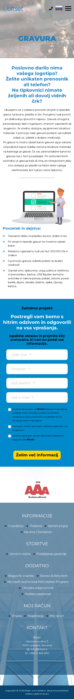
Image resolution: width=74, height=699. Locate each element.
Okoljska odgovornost (38, 588)
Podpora (36, 526)
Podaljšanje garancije (51, 554)
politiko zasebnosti (53, 426)
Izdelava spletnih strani (37, 693)
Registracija (36, 616)
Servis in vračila (19, 554)
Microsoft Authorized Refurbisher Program (37, 582)
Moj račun (57, 616)
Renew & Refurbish (54, 576)
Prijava (17, 616)
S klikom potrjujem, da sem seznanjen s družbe (38, 437)
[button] (58, 7)
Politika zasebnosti (38, 594)
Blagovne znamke (21, 576)
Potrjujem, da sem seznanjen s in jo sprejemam (40, 428)
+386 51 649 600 (39, 653)
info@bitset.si (39, 649)
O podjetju (16, 526)
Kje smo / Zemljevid (38, 532)
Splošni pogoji (58, 526)
